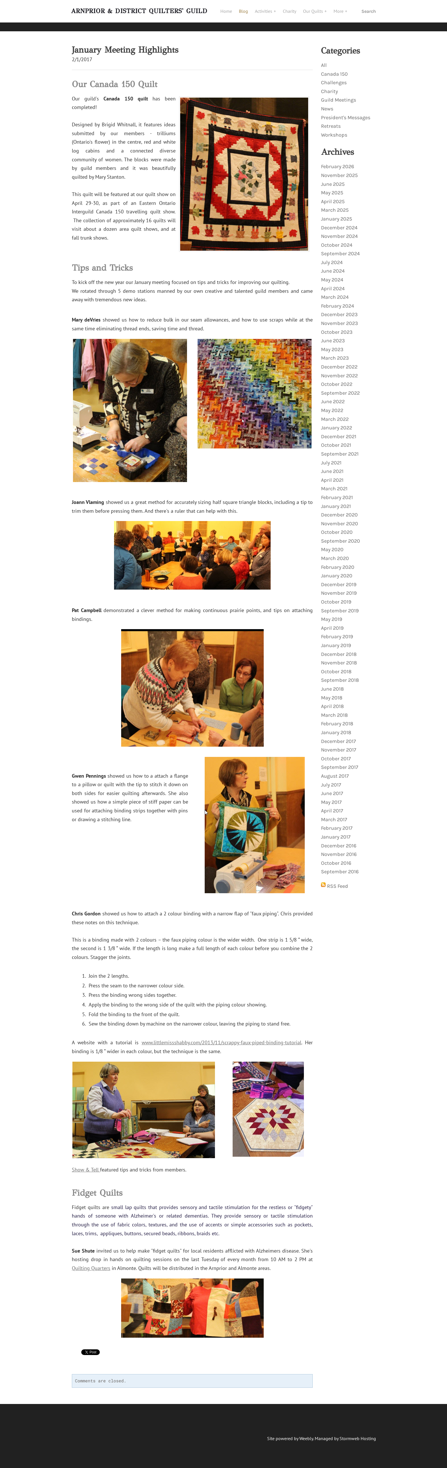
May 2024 (332, 275)
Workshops (334, 130)
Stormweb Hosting (358, 1434)
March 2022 (335, 415)
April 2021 (332, 476)
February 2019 (337, 632)
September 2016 (340, 867)
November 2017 (338, 745)
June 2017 (332, 789)
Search (368, 13)
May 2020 (332, 545)
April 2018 (332, 702)
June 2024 (333, 266)
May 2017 (331, 798)
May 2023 (332, 345)
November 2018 (339, 658)
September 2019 (340, 606)
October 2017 (336, 754)
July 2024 (332, 258)
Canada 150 (334, 70)
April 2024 (333, 284)
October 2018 (336, 667)
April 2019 (332, 624)
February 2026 (337, 162)
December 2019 (338, 580)
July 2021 (331, 458)
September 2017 (339, 763)
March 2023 (335, 354)
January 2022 (336, 423)
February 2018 (337, 719)
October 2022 (336, 380)
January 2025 (336, 214)
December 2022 (339, 362)
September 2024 (340, 249)
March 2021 (334, 484)
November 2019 (339, 589)
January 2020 (336, 571)
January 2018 (336, 728)
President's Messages (345, 113)
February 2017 (336, 824)
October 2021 (336, 441)
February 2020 (337, 563)
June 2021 (332, 467)
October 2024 (336, 241)
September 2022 (340, 389)
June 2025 (333, 180)
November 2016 (339, 850)
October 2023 (337, 328)
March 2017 (334, 815)
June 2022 (333, 397)
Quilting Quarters (91, 1264)
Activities (267, 13)
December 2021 (338, 432)
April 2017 (332, 806)
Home (229, 13)
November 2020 (339, 519)
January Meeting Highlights (125, 45)
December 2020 (339, 510)
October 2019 (336, 597)
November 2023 (339, 319)
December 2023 (339, 310)
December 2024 (339, 223)
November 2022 (339, 371)
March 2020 (335, 554)
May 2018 (331, 693)
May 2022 (332, 406)
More (342, 13)
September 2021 (340, 449)
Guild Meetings (338, 95)
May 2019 (331, 615)
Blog (246, 13)
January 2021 (336, 502)
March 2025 (335, 206)
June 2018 (332, 685)
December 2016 (338, 841)
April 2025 (333, 197)
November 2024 (339, 232)
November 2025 (339, 171)
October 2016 (336, 859)
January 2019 (336, 641)
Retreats (331, 122)
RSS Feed (337, 882)
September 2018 (340, 676)
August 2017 (335, 772)
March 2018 (334, 711)
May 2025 (332, 188)
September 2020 (340, 537)
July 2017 (331, 780)
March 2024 (335, 293)
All (324, 61)
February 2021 (337, 493)
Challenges (334, 78)
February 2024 (337, 301)
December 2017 (338, 737)
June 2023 (333, 336)
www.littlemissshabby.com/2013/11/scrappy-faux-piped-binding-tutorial (221, 1038)
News (327, 104)
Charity (292, 13)
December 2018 (339, 650)
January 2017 (335, 832)
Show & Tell (86, 1165)
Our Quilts (316, 13)
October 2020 (337, 528)
